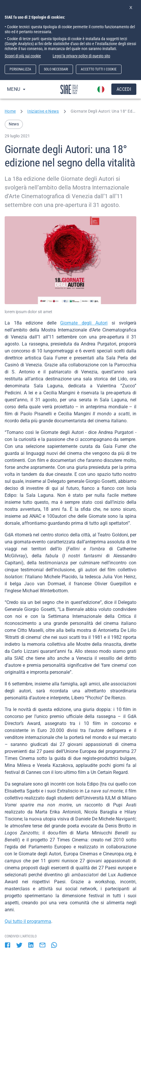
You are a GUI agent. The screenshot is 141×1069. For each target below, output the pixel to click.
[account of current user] (101, 89)
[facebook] (7, 946)
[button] (14, 124)
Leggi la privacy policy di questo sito (81, 56)
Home (10, 111)
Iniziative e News (43, 111)
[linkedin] (30, 946)
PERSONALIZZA (20, 69)
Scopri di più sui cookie (23, 56)
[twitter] (19, 946)
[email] (42, 946)
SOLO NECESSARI (56, 69)
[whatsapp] (54, 946)
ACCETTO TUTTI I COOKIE (99, 69)
